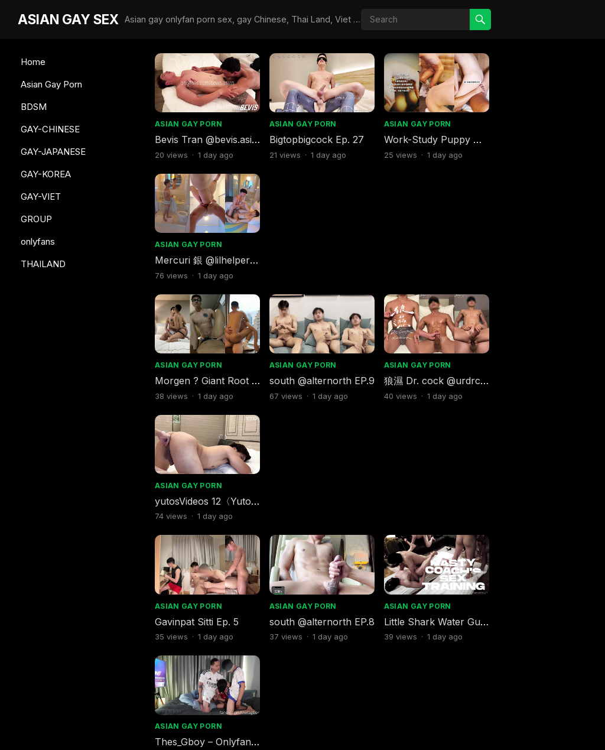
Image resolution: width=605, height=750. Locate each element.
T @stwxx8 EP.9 (191, 495)
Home (33, 61)
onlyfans (38, 241)
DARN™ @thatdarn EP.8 (544, 613)
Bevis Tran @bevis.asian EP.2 (220, 138)
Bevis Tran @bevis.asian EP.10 (334, 613)
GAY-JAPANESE (53, 151)
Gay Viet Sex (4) (416, 613)
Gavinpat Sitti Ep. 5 (197, 376)
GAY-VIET (41, 196)
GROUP (36, 219)
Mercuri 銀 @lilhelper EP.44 (441, 495)
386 (394, 672)
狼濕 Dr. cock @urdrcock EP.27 (449, 257)
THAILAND (43, 264)
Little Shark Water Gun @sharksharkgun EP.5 (257, 613)
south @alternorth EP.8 (319, 376)
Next (436, 672)
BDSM (34, 106)
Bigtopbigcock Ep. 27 (314, 138)
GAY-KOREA (46, 174)
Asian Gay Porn (51, 84)
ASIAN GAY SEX (68, 19)
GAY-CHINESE (50, 129)
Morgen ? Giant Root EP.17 (215, 257)
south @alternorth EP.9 (319, 257)
